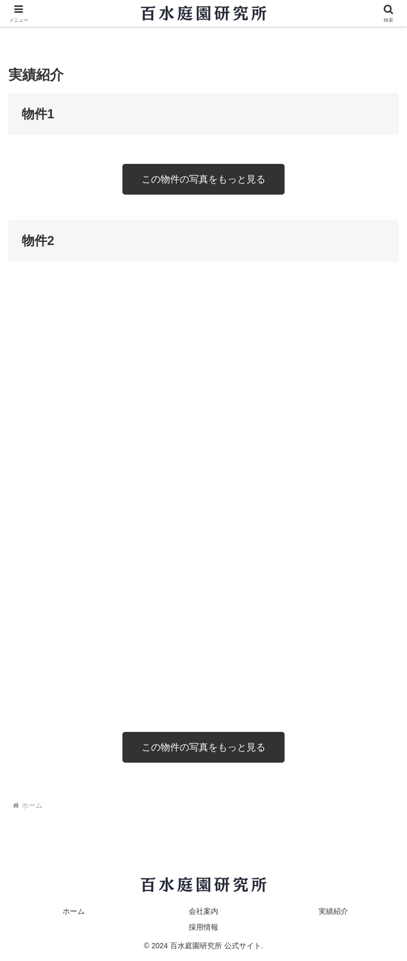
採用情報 (203, 927)
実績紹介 (333, 911)
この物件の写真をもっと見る (203, 179)
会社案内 (203, 911)
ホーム (74, 911)
